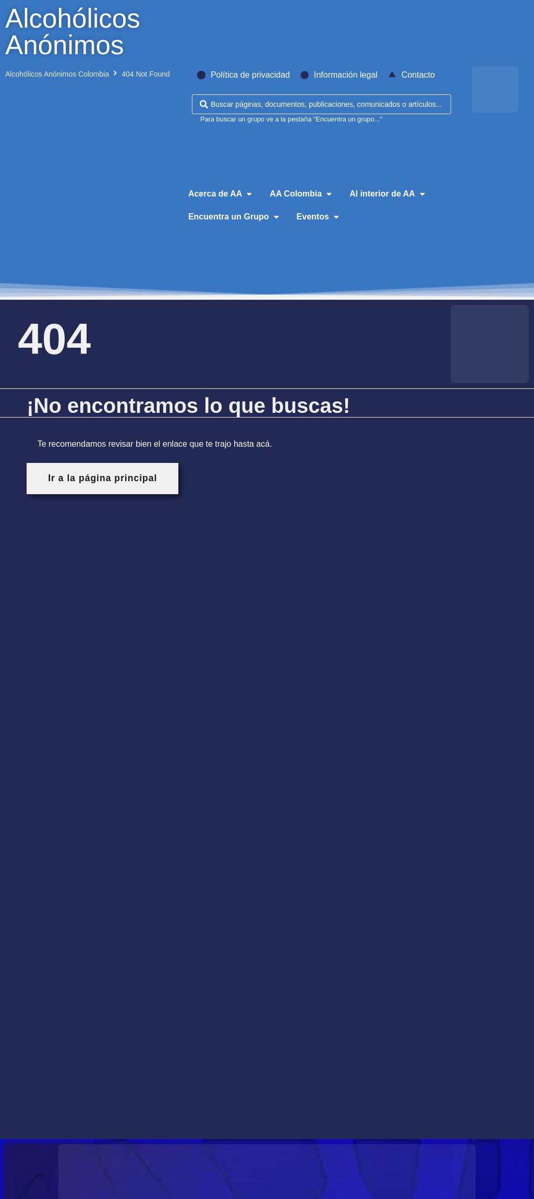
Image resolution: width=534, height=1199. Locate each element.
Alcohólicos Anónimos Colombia (57, 74)
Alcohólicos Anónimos (72, 32)
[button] (221, 193)
